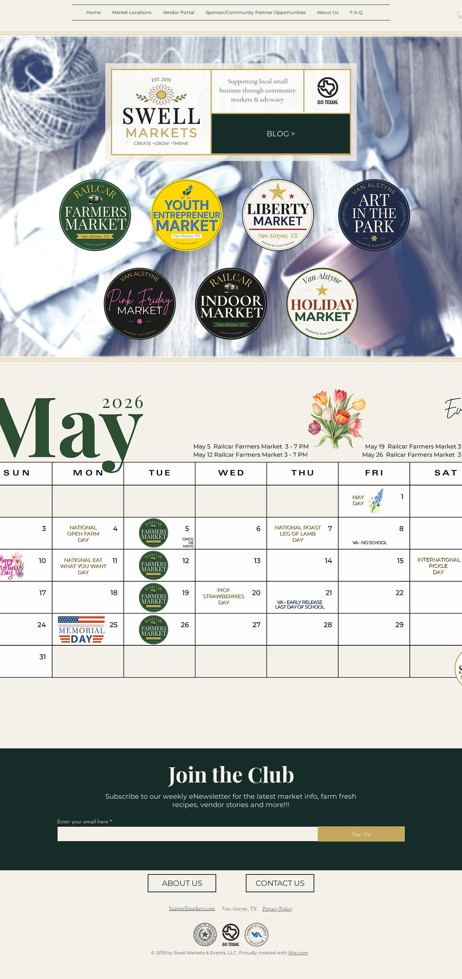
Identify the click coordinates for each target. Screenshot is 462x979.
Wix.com (298, 953)
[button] (131, 12)
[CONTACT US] (280, 883)
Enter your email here (82, 821)
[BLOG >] (281, 134)
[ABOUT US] (182, 883)
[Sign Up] (361, 834)
